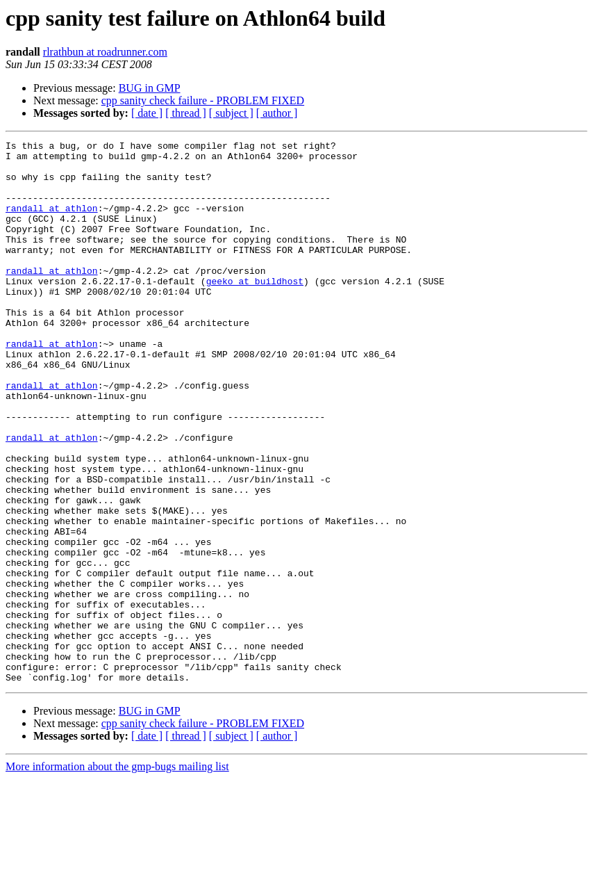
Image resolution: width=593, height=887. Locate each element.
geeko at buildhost (254, 310)
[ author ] (277, 113)
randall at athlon (52, 222)
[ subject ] (231, 113)
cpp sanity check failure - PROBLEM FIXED (202, 100)
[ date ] (146, 113)
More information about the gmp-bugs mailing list (117, 875)
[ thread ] (185, 113)
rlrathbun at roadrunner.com (105, 52)
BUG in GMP (150, 88)
